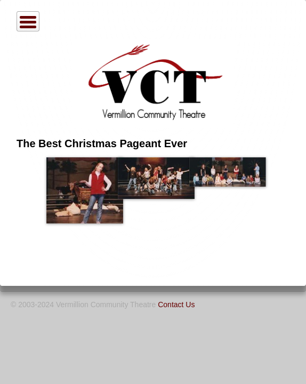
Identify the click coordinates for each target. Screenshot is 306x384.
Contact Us (176, 304)
